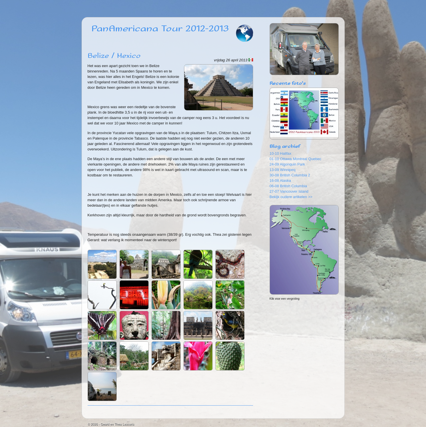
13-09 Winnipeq (283, 170)
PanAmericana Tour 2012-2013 (160, 29)
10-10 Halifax (281, 153)
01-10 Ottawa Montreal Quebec (295, 159)
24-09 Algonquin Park (287, 164)
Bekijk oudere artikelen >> (291, 197)
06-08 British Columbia (288, 186)
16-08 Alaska (280, 180)
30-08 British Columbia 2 (290, 175)
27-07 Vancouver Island (289, 191)
